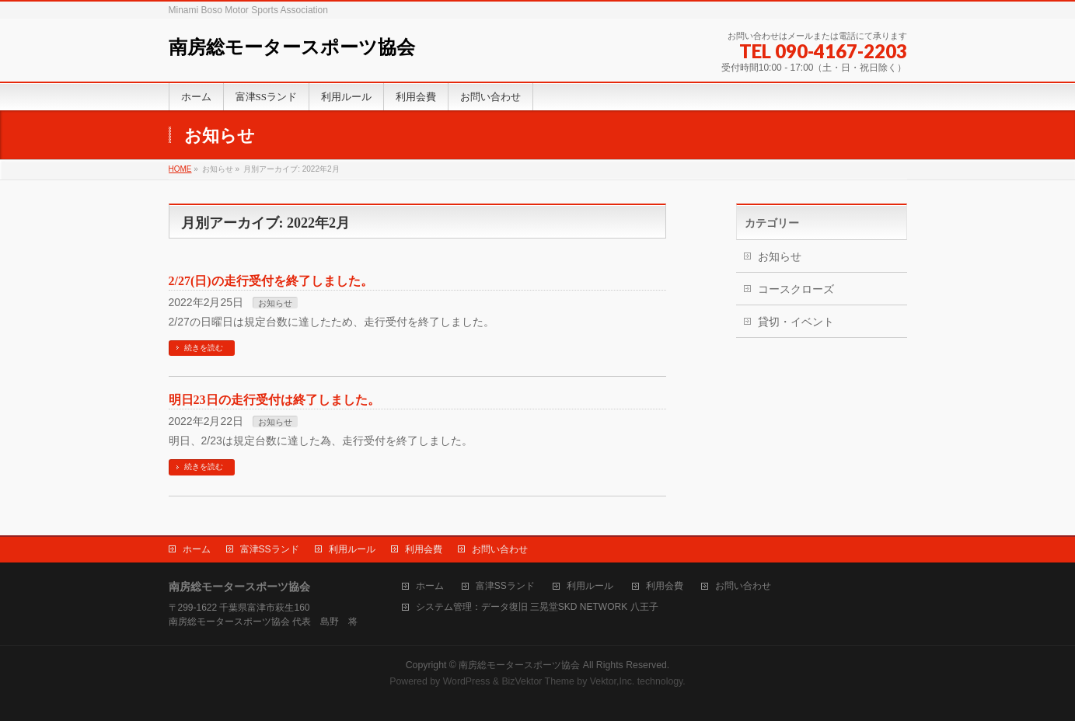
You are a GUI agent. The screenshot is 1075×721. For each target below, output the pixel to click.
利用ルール (352, 549)
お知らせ (275, 303)
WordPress (466, 681)
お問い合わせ (500, 549)
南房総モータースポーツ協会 (292, 47)
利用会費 (423, 549)
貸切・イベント (796, 321)
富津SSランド (269, 549)
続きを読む (203, 347)
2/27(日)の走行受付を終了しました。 (271, 280)
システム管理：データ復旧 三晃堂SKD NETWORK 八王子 (537, 607)
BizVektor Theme (537, 681)
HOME (180, 169)
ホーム (197, 549)
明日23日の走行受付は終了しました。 (274, 399)
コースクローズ (796, 289)
